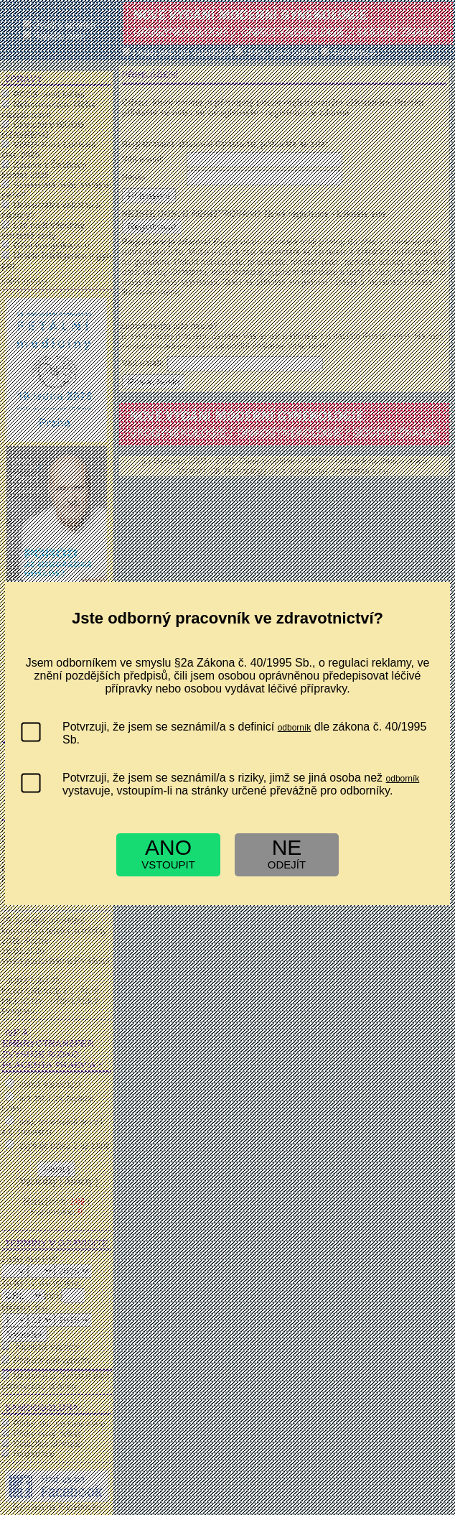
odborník (294, 728)
